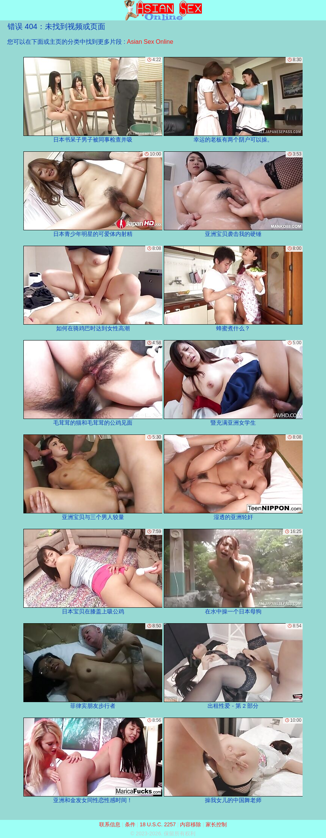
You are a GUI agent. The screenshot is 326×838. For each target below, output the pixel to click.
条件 (130, 824)
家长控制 (216, 824)
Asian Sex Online (150, 42)
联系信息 (109, 824)
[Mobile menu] (7, 10)
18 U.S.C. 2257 (158, 824)
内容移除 (190, 824)
